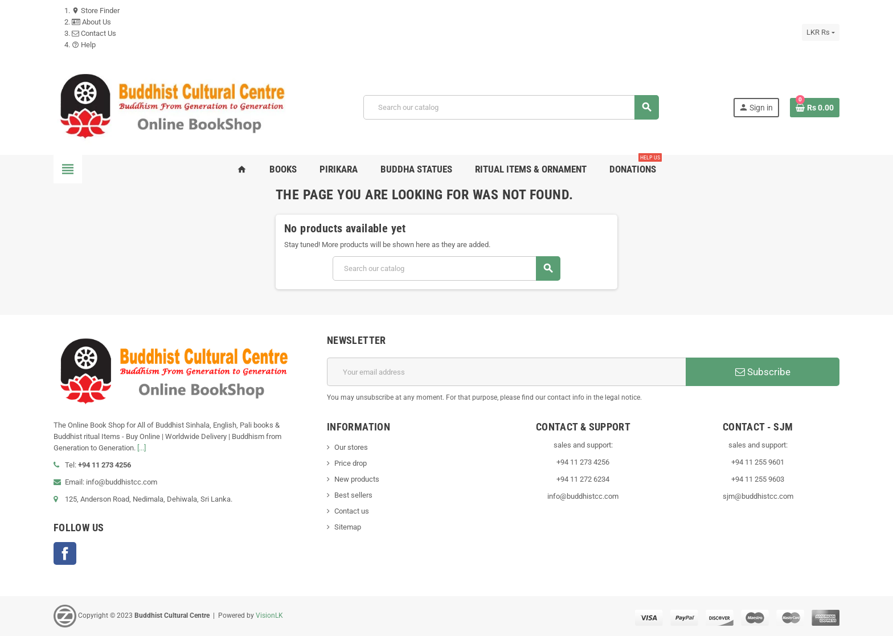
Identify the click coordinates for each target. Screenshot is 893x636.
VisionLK (269, 615)
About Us (91, 22)
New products (356, 479)
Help (84, 44)
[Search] (511, 107)
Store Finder (96, 10)
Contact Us (94, 33)
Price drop (350, 463)
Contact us (351, 511)
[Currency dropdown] (820, 32)
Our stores (351, 447)
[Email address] (506, 372)
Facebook (65, 553)
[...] (141, 448)
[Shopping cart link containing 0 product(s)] (814, 107)
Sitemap (347, 527)
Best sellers (353, 495)
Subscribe (762, 372)
